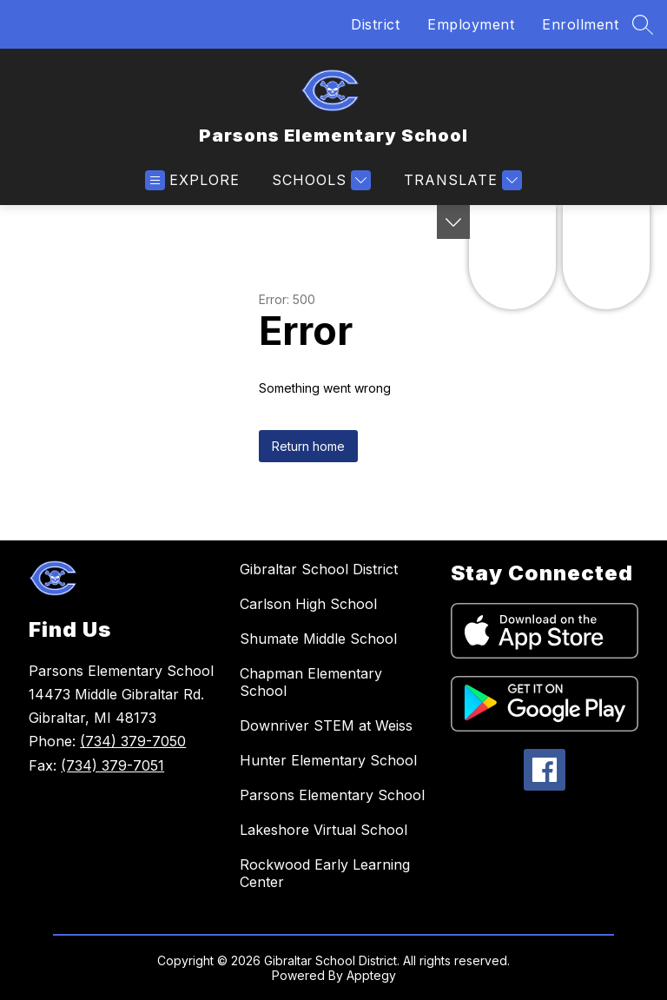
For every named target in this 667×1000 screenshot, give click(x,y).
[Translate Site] (461, 180)
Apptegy (371, 975)
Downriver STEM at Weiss (326, 725)
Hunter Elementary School (328, 760)
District (375, 24)
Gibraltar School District (319, 569)
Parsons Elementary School (332, 795)
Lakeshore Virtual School (323, 829)
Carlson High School (308, 604)
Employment (470, 24)
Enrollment (580, 24)
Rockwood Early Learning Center (325, 873)
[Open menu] (192, 180)
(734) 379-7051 (112, 765)
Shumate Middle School (318, 638)
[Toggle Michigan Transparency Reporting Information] (453, 222)
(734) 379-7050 (133, 741)
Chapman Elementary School (311, 682)
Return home (308, 446)
